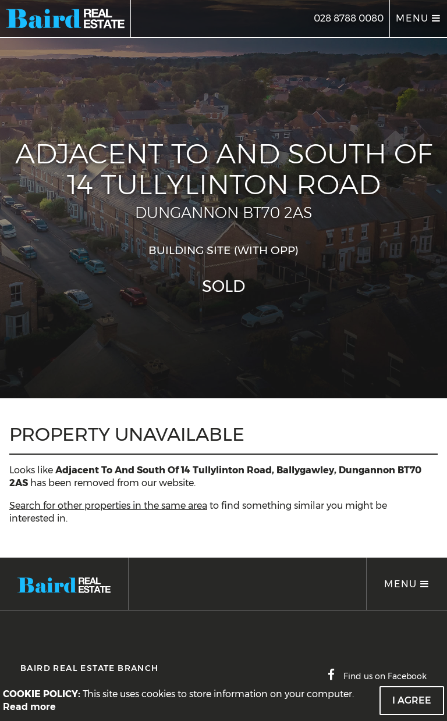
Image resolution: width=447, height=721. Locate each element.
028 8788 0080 (349, 18)
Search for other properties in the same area (108, 505)
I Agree (411, 700)
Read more (29, 706)
